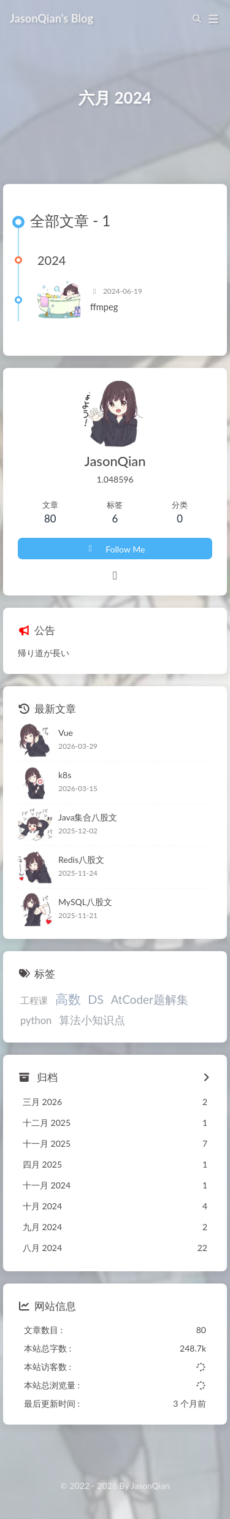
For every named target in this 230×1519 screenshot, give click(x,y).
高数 (68, 999)
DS (96, 999)
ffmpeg (104, 307)
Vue (65, 733)
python (36, 1020)
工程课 (34, 1000)
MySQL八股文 (85, 902)
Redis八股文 (81, 860)
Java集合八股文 (87, 818)
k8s (64, 775)
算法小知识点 (92, 1020)
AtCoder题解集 (149, 1000)
